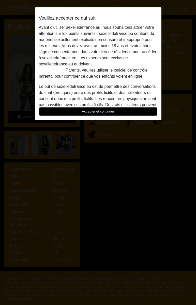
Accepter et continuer (98, 111)
